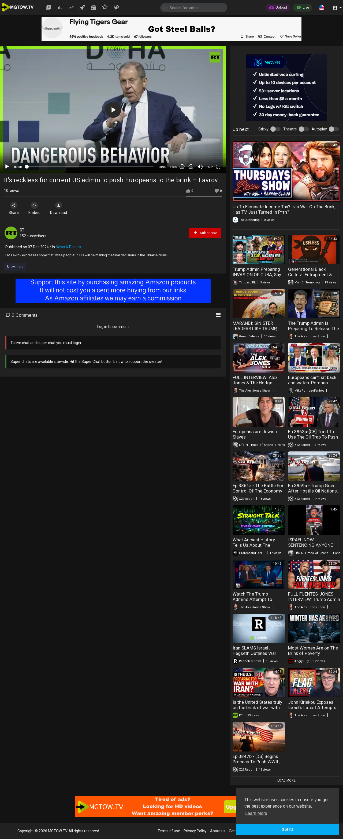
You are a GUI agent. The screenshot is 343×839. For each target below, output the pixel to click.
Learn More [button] (256, 813)
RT (22, 230)
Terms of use (169, 831)
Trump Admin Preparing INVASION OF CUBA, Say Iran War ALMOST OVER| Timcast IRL (257, 277)
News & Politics (68, 247)
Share (14, 208)
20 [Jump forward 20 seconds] (191, 167)
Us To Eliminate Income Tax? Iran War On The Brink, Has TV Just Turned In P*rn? (284, 209)
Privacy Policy (195, 831)
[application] (113, 109)
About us (217, 831)
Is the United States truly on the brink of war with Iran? (257, 707)
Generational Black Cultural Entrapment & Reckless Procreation (310, 275)
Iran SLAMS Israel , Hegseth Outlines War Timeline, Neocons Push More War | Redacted (257, 656)
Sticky (263, 129)
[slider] (90, 166)
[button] (321, 7)
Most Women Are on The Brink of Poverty (313, 650)
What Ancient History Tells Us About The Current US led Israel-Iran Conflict (258, 548)
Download (60, 208)
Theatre (290, 129)
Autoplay (319, 129)
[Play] (7, 166)
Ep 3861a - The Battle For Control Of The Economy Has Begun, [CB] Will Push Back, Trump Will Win (258, 493)
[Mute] (200, 166)
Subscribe (205, 232)
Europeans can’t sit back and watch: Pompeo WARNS (312, 383)
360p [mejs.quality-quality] (210, 167)
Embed (35, 208)
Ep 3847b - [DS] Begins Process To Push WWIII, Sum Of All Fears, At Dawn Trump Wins (256, 764)
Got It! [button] (287, 829)
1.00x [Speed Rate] (173, 167)
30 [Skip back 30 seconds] (182, 167)
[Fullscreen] (218, 166)
